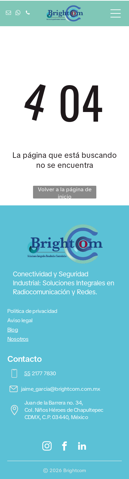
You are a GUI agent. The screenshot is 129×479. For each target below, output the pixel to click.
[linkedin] (82, 447)
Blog (12, 329)
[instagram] (47, 447)
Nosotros (18, 339)
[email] (8, 13)
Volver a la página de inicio (65, 192)
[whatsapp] (18, 13)
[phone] (28, 13)
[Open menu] (115, 13)
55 (27, 373)
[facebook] (64, 447)
